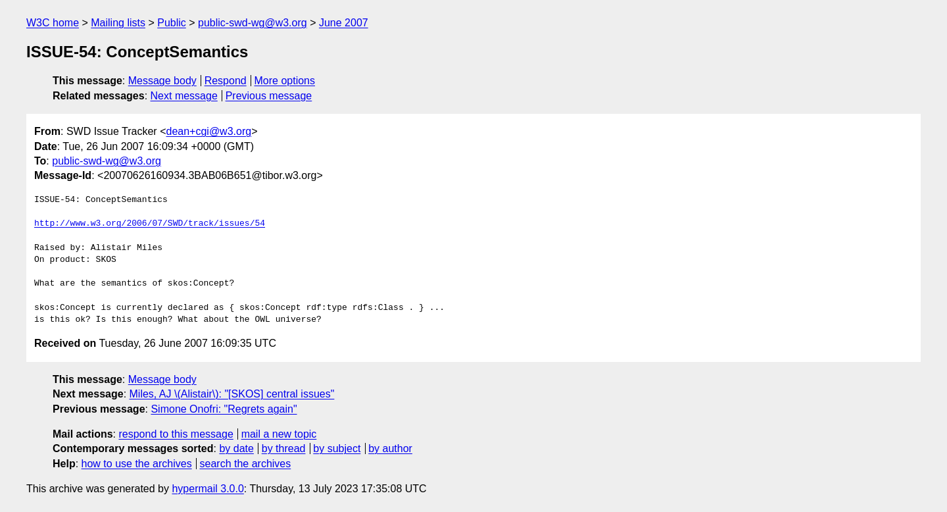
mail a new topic (279, 434)
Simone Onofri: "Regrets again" (224, 409)
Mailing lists (118, 22)
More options (285, 80)
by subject (336, 448)
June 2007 (343, 22)
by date (236, 448)
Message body (162, 80)
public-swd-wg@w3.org (252, 22)
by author (390, 448)
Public (171, 22)
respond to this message (175, 434)
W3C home (52, 22)
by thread (284, 448)
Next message (184, 95)
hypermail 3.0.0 (207, 488)
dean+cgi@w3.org (208, 131)
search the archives (245, 463)
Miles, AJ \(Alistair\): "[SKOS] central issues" (232, 393)
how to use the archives (137, 463)
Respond (226, 80)
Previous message (269, 95)
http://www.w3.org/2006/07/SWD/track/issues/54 (149, 224)
